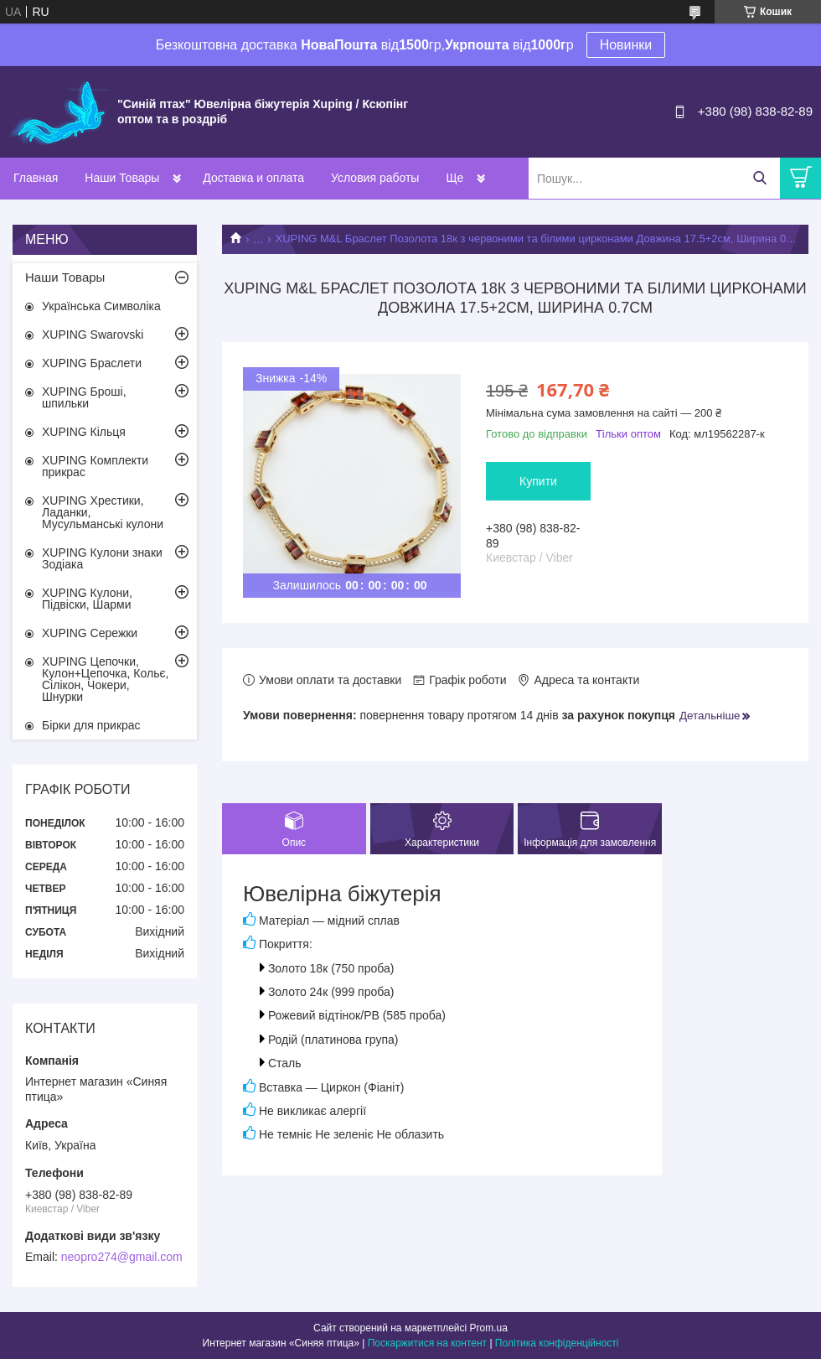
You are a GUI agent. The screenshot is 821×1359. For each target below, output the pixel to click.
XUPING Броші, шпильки (84, 397)
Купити (538, 481)
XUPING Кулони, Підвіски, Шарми (87, 598)
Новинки (626, 45)
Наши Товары (122, 177)
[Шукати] (759, 178)
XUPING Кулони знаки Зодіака (102, 558)
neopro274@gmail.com (122, 1256)
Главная (35, 177)
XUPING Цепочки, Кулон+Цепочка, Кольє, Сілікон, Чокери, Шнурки (105, 679)
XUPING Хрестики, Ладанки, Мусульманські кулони (102, 512)
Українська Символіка (101, 306)
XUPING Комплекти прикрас (95, 466)
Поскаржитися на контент (427, 1343)
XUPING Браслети (92, 363)
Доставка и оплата (253, 177)
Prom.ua (489, 1328)
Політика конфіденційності (557, 1343)
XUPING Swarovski (92, 334)
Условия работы (375, 177)
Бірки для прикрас (91, 725)
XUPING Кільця (84, 431)
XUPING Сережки (89, 633)
